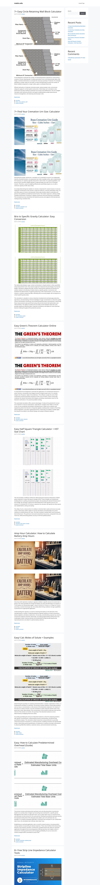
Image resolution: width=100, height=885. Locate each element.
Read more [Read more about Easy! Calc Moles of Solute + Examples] (17, 728)
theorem (25, 419)
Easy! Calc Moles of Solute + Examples (34, 637)
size (26, 206)
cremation (22, 206)
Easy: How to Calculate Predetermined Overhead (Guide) (34, 744)
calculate (18, 840)
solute (20, 732)
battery (17, 627)
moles (17, 732)
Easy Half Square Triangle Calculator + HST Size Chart (36, 430)
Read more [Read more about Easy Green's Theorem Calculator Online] (17, 414)
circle (20, 101)
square (23, 523)
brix (16, 315)
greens (21, 419)
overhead (22, 840)
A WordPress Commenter (74, 57)
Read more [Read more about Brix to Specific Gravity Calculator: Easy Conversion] (17, 311)
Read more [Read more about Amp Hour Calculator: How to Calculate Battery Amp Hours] (17, 623)
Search (69, 11)
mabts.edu (18, 3)
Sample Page (81, 3)
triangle (27, 523)
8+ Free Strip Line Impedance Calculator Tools (35, 851)
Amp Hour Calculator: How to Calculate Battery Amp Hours (34, 534)
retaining (23, 101)
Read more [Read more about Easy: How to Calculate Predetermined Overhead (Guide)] (17, 835)
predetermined (28, 840)
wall (26, 101)
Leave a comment (19, 103)
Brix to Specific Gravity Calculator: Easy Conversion (34, 218)
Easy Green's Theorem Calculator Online (35, 325)
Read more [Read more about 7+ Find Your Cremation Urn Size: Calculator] (17, 202)
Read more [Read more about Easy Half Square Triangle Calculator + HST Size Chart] (17, 518)
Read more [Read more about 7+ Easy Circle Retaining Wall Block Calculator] (17, 97)
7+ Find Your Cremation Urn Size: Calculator (37, 111)
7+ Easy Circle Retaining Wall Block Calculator (37, 11)
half (21, 523)
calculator (18, 100)
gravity (24, 315)
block (17, 101)
